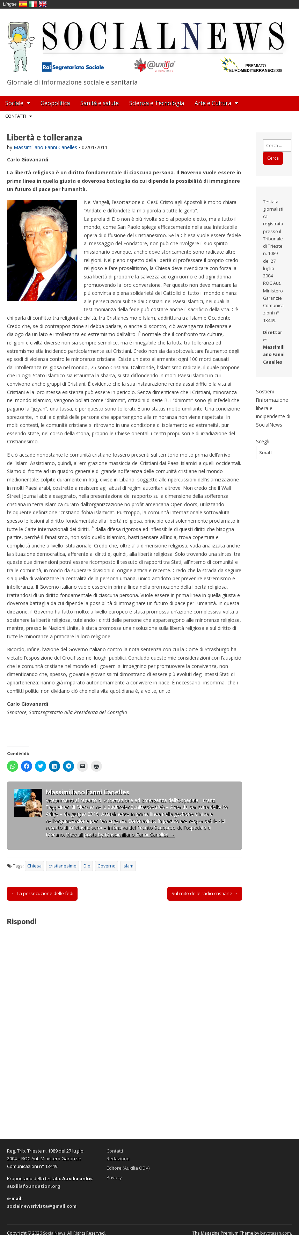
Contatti (15, 116)
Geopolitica (55, 103)
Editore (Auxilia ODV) (128, 1168)
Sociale (14, 103)
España (23, 4)
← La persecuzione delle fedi (42, 893)
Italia (33, 4)
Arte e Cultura (213, 103)
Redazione (118, 1158)
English (42, 4)
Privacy (114, 1177)
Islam (128, 866)
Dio (86, 866)
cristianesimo (62, 866)
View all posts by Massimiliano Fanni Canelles (120, 834)
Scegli (262, 441)
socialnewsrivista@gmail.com (41, 1206)
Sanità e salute (99, 103)
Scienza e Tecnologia (156, 103)
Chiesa (34, 866)
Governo (106, 866)
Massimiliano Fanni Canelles (45, 147)
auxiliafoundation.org (33, 1186)
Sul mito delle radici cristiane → (205, 893)
